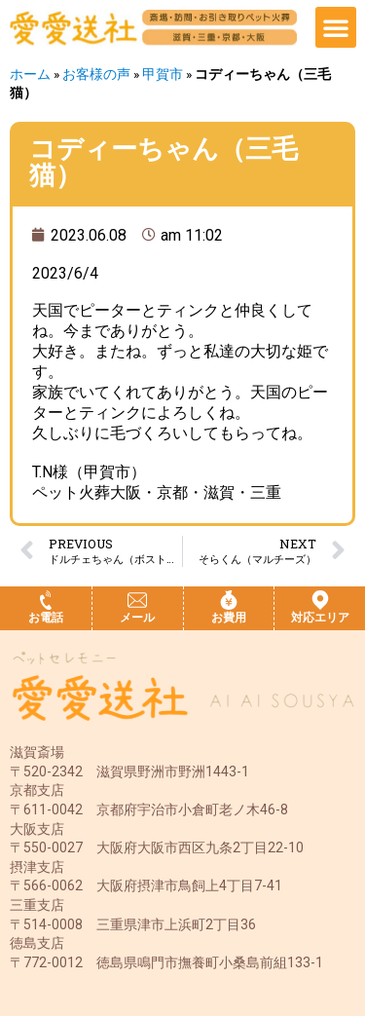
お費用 (228, 617)
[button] (335, 27)
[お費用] (228, 600)
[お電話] (45, 600)
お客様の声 (96, 74)
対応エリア (320, 617)
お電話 (45, 617)
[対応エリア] (320, 600)
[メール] (137, 600)
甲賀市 (162, 74)
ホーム (30, 74)
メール (137, 617)
